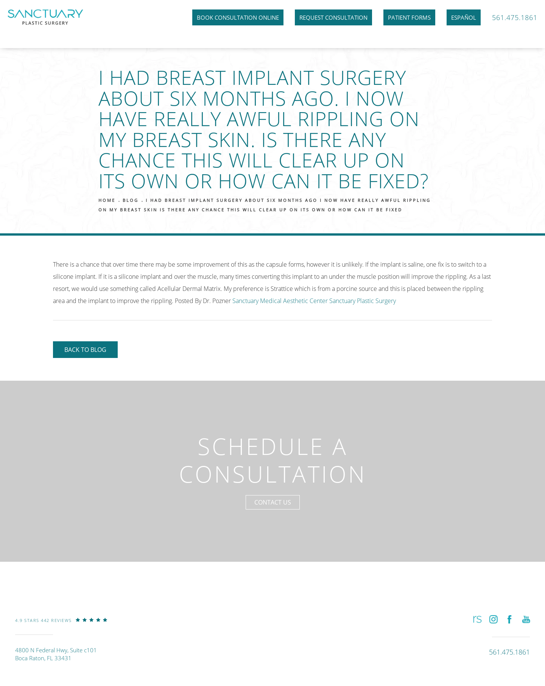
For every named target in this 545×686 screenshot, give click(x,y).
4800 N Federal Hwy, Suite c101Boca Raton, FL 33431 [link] (56, 654)
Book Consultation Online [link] (238, 17)
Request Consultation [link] (333, 17)
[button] (477, 619)
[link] (61, 626)
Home (106, 200)
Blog (131, 200)
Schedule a (272, 460)
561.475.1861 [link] (514, 17)
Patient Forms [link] (409, 17)
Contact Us (272, 502)
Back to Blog (85, 349)
